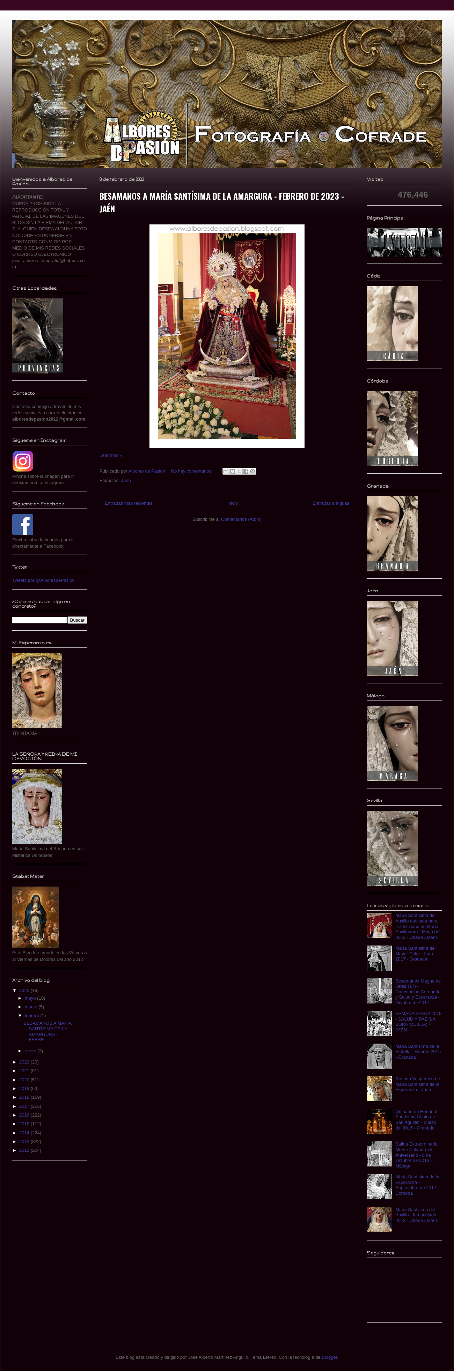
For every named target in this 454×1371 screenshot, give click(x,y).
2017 (25, 1106)
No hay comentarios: (192, 471)
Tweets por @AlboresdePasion (43, 580)
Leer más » (111, 455)
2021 (25, 1070)
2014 (25, 1132)
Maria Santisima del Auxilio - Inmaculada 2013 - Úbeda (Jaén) (416, 1215)
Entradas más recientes (129, 503)
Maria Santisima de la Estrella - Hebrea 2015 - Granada (418, 1052)
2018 (25, 1097)
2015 (25, 1123)
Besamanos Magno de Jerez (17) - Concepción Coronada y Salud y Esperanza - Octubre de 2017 (418, 991)
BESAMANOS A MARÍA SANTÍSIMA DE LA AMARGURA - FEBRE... (47, 1031)
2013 (25, 1141)
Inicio (232, 503)
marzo (32, 1006)
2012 (25, 1150)
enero (31, 1050)
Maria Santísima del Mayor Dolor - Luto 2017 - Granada (415, 954)
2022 (25, 1062)
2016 (25, 1115)
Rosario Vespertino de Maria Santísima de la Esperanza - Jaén (417, 1084)
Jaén (126, 480)
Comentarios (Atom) (241, 519)
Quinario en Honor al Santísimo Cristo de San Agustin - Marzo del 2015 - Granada (416, 1120)
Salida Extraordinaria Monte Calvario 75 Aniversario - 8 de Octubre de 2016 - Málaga (416, 1154)
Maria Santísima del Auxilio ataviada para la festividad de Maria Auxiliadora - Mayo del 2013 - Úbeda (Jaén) (417, 926)
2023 (25, 990)
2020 (25, 1079)
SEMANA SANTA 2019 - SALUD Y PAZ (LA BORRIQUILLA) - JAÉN (418, 1021)
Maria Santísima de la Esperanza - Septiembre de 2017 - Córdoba (417, 1185)
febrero (33, 1015)
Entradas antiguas (331, 503)
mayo (31, 998)
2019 (25, 1088)
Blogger (329, 1357)
